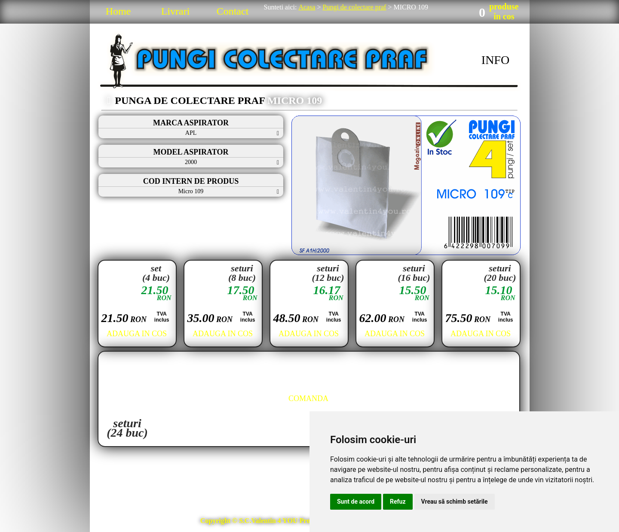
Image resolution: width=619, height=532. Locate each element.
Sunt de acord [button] (355, 501)
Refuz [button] (398, 501)
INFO (495, 60)
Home (118, 11)
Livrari (175, 11)
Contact (233, 11)
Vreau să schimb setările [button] (454, 501)
